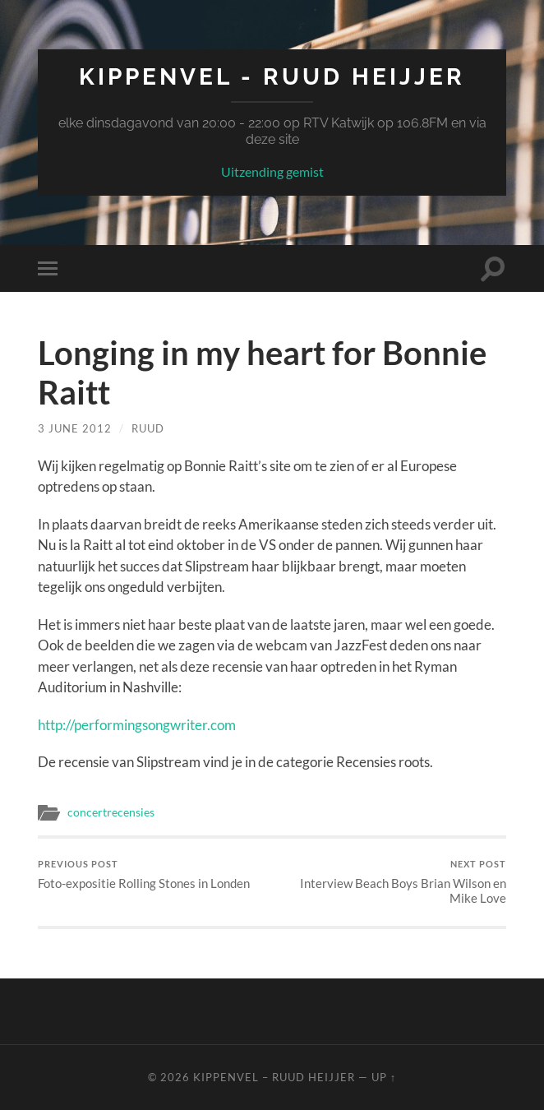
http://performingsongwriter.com (137, 724)
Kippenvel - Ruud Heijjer (272, 76)
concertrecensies (110, 812)
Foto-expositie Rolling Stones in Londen (144, 874)
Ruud (147, 428)
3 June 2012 (75, 428)
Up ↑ (383, 1077)
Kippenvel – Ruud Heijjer (274, 1077)
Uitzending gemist (272, 171)
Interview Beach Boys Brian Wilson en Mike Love (391, 881)
